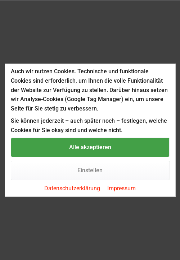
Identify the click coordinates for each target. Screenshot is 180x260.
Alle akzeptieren (90, 147)
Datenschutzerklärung (72, 188)
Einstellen (90, 170)
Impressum (121, 188)
